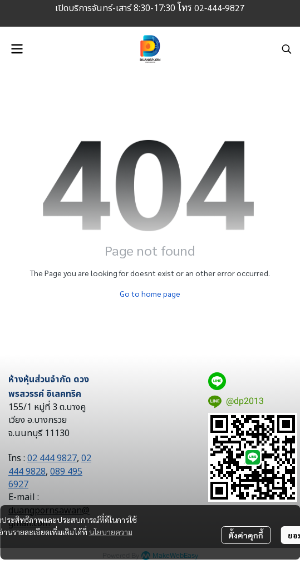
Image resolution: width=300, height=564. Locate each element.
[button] (286, 49)
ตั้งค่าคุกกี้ (245, 535)
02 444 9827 (52, 458)
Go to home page (150, 293)
